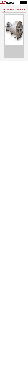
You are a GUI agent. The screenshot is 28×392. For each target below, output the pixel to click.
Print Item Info (14, 117)
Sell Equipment (8, 339)
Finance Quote (14, 114)
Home (3, 9)
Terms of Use (19, 336)
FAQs (8, 345)
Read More (14, 303)
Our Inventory (5, 6)
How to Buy (13, 103)
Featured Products (20, 341)
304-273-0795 (10, 389)
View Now (9, 276)
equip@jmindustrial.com (16, 367)
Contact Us (19, 334)
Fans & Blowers (10, 9)
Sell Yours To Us (13, 110)
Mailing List (8, 341)
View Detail (14, 171)
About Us (8, 336)
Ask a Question (14, 106)
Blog (20, 343)
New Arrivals (8, 343)
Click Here (19, 324)
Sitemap (19, 339)
